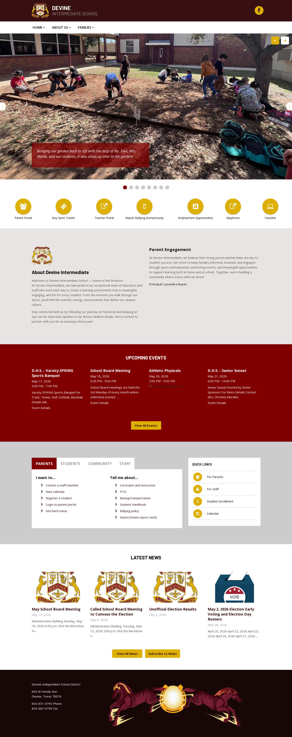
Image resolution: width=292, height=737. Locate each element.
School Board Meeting (110, 370)
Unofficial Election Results (172, 609)
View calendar (55, 492)
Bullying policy (129, 511)
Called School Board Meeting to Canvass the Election (116, 612)
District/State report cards (138, 517)
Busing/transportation (135, 498)
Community (100, 463)
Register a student (59, 498)
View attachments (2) (167, 386)
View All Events (146, 425)
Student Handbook (133, 504)
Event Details (41, 408)
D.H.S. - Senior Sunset (227, 370)
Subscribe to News (162, 654)
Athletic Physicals (165, 370)
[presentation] (3, 106)
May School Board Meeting (56, 609)
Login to (52, 504)
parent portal (67, 504)
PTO (123, 492)
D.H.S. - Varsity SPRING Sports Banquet (52, 373)
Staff (125, 463)
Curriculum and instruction (137, 485)
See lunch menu (56, 511)
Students (70, 463)
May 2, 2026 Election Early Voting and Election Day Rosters (231, 614)
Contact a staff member (62, 485)
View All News (127, 654)
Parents (44, 463)
